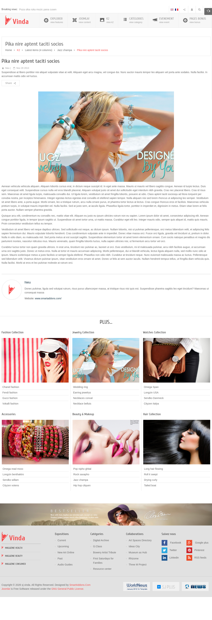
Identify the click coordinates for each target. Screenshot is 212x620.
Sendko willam (11, 505)
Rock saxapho (81, 500)
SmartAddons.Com (79, 610)
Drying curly (150, 505)
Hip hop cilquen (82, 511)
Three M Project (138, 590)
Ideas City (134, 572)
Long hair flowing (153, 494)
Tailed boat (150, 511)
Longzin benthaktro (13, 500)
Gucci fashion (10, 423)
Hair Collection (152, 440)
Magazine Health (14, 573)
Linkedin (174, 583)
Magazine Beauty (14, 581)
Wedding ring (80, 412)
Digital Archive (101, 566)
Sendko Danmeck (154, 423)
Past (60, 584)
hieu (7, 94)
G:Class (97, 572)
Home (8, 75)
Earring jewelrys (82, 418)
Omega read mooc (13, 494)
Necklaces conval (83, 423)
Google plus (201, 568)
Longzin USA (151, 418)
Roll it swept (151, 500)
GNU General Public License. (67, 614)
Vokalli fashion (11, 429)
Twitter (173, 575)
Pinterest (199, 575)
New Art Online (66, 578)
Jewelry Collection (83, 358)
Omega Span (151, 412)
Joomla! (6, 614)
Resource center (102, 594)
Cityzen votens (11, 511)
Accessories (9, 440)
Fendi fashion (10, 418)
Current (62, 566)
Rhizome (134, 584)
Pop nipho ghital (82, 494)
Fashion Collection (13, 358)
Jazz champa (64, 75)
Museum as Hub (138, 578)
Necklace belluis (82, 429)
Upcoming (63, 572)
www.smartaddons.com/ (48, 324)
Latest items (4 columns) (38, 75)
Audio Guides (65, 590)
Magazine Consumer (15, 589)
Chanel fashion (11, 412)
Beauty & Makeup (83, 440)
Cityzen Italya (151, 429)
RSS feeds (200, 583)
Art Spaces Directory (140, 566)
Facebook (175, 568)
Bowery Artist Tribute (104, 578)
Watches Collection (154, 358)
